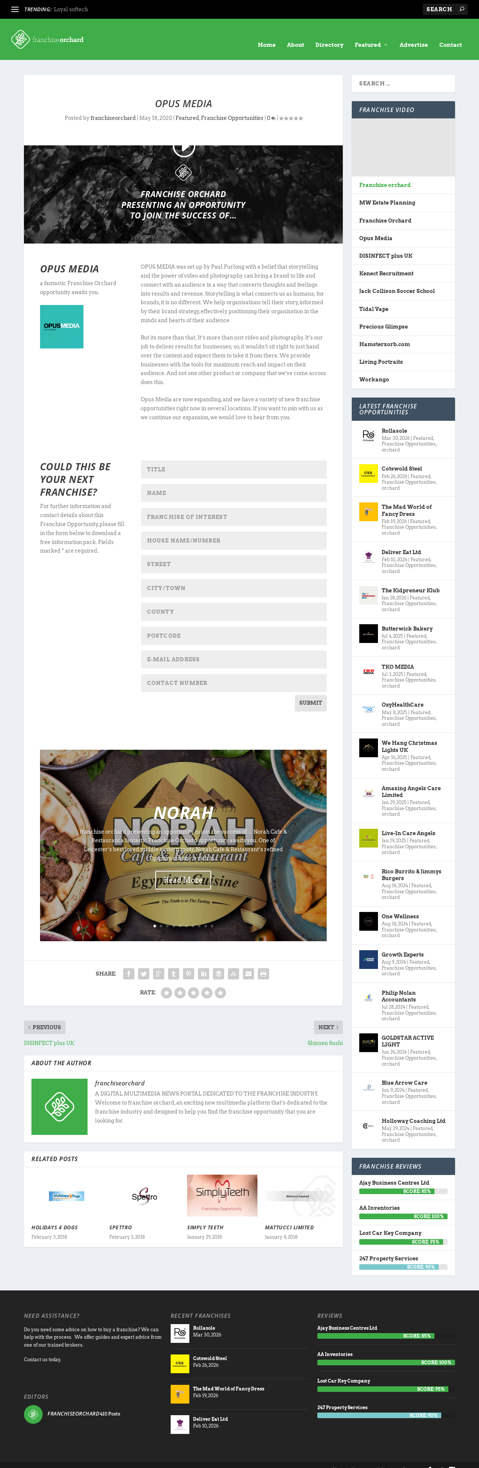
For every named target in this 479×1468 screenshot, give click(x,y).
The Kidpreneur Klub (411, 579)
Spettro (120, 1216)
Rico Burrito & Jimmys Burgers (412, 863)
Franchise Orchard (385, 209)
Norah (183, 801)
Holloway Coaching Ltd (414, 1110)
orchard (391, 438)
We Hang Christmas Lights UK (409, 735)
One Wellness (400, 905)
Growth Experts (403, 943)
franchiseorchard (113, 107)
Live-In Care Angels (409, 822)
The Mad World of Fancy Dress (407, 499)
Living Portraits (381, 351)
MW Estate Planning (387, 191)
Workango (374, 368)
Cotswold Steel (402, 457)
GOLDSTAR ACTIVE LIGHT (408, 1030)
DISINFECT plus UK (385, 245)
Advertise (414, 33)
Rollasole (394, 419)
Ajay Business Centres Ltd (394, 1172)
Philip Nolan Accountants (399, 985)
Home (267, 33)
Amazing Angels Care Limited (411, 780)
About (295, 33)
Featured (368, 33)
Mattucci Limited (289, 1216)
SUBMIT (310, 692)
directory (360, 1458)
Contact (450, 33)
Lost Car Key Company (390, 1222)
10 (212, 914)
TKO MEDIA (398, 655)
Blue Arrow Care (404, 1072)
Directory (329, 33)
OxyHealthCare (403, 694)
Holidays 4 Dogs (54, 1216)
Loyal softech (71, 9)
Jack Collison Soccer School (397, 280)
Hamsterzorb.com (384, 333)
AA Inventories (379, 1197)
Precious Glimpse (383, 315)
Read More (183, 868)
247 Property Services (388, 1247)
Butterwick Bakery (407, 617)
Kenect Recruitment (386, 262)
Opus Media (376, 227)
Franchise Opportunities (232, 107)
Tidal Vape (373, 298)
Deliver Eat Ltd (401, 541)
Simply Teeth (205, 1216)
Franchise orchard (385, 174)
